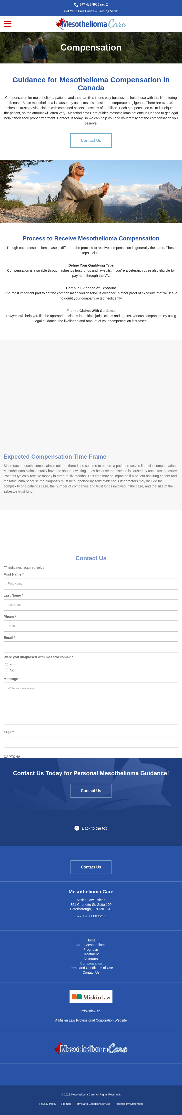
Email (10, 655)
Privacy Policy (47, 1103)
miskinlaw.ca (91, 1011)
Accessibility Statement (129, 1103)
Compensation (91, 47)
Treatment (91, 954)
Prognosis (91, 949)
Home (90, 940)
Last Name (14, 613)
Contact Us (91, 140)
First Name (15, 592)
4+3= (10, 750)
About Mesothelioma (91, 945)
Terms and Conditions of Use (91, 968)
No (12, 688)
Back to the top (90, 828)
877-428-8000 (86, 916)
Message (11, 697)
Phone (11, 634)
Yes (12, 683)
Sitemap (66, 1103)
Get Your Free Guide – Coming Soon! (91, 11)
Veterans (91, 959)
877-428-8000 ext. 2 (91, 4)
